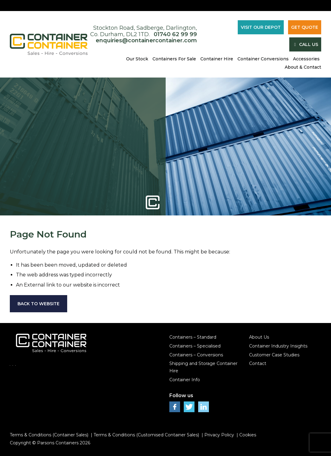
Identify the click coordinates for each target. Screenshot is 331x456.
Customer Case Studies (274, 355)
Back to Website (38, 303)
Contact (257, 363)
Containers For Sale (174, 59)
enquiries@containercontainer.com (146, 40)
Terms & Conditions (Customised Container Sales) (146, 435)
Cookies (247, 435)
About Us (259, 337)
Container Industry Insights (278, 346)
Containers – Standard (192, 337)
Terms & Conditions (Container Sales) (49, 435)
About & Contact (303, 67)
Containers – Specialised (195, 346)
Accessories (306, 59)
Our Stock (137, 59)
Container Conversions (263, 59)
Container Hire (216, 59)
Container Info (184, 379)
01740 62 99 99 (175, 34)
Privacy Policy (219, 435)
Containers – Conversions (196, 355)
